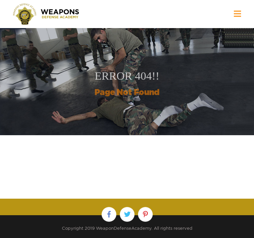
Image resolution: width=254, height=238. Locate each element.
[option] (127, 81)
